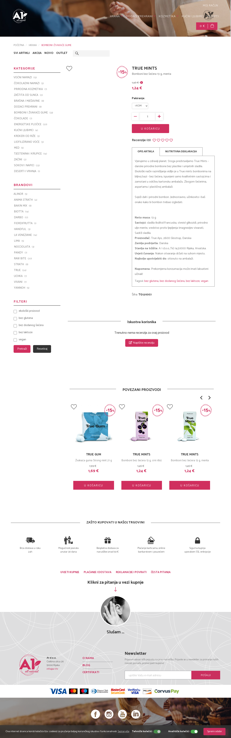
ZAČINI (20, 160)
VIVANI (20, 282)
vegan (204, 281)
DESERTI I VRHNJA (27, 171)
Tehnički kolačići (142, 731)
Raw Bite (23, 259)
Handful (22, 229)
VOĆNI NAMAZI (25, 78)
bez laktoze (193, 281)
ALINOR (20, 194)
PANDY (20, 253)
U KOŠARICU (150, 128)
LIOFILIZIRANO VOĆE (29, 142)
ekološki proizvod (29, 311)
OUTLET (61, 53)
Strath (21, 264)
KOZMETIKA (169, 16)
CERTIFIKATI (90, 672)
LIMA (19, 241)
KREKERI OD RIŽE (27, 136)
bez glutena (151, 281)
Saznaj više (123, 731)
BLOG (86, 665)
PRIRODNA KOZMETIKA (30, 89)
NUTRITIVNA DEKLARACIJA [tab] (181, 152)
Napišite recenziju (141, 342)
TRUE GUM (93, 454)
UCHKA (20, 276)
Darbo (21, 218)
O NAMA (88, 658)
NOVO (48, 53)
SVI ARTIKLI (22, 53)
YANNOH (21, 288)
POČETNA (19, 45)
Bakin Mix (23, 206)
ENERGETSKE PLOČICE (30, 124)
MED (19, 148)
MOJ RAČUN (210, 5)
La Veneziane (25, 235)
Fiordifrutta (25, 223)
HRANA (116, 16)
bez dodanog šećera (172, 281)
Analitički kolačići (178, 731)
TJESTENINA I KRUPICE (30, 154)
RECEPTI (213, 16)
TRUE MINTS (189, 454)
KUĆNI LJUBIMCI (193, 16)
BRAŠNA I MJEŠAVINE (29, 101)
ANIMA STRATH (25, 200)
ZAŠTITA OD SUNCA (28, 95)
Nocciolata (24, 247)
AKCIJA (37, 53)
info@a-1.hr (52, 669)
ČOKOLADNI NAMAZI (29, 83)
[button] (201, 397)
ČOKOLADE (23, 119)
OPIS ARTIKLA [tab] (146, 152)
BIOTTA (21, 212)
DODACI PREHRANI (141, 16)
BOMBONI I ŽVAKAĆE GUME (56, 45)
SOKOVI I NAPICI (27, 165)
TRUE (20, 270)
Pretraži (22, 348)
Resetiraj (42, 348)
